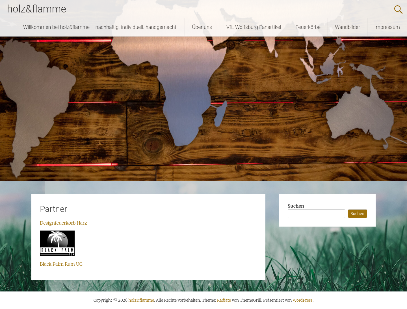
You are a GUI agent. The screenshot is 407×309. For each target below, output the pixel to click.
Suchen (296, 206)
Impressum (387, 27)
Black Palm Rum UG (61, 264)
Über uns (202, 27)
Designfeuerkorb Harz (63, 223)
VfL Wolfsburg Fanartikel (253, 27)
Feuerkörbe (308, 27)
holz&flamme (36, 9)
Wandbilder (347, 27)
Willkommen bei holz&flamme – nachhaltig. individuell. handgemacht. (100, 27)
